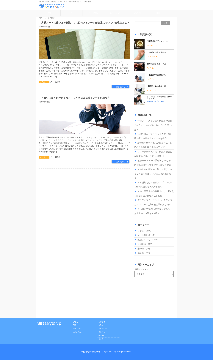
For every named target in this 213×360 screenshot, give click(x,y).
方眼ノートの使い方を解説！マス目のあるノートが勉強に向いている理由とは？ (85, 22)
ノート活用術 (93, 13)
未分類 (140, 248)
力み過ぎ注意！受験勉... (157, 52)
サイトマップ (77, 328)
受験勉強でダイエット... (157, 41)
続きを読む (120, 87)
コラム (71, 13)
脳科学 (159, 13)
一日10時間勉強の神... (156, 75)
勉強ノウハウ (115, 13)
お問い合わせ (77, 332)
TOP (49, 13)
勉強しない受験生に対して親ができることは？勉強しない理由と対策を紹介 (153, 173)
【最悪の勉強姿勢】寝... (157, 86)
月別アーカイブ (141, 269)
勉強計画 (137, 13)
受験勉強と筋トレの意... (157, 64)
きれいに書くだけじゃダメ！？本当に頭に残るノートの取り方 (75, 98)
